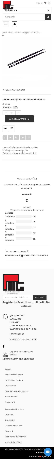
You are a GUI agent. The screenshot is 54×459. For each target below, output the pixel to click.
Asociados (10, 420)
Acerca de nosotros (14, 409)
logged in (23, 255)
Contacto (9, 431)
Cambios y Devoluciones (16, 391)
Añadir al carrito (19, 118)
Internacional (11, 396)
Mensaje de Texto (13, 442)
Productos (7, 32)
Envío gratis (10, 385)
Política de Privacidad (15, 436)
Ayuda (8, 369)
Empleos (9, 414)
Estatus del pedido (14, 380)
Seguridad (10, 402)
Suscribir (40, 297)
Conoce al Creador (14, 425)
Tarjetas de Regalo (14, 374)
